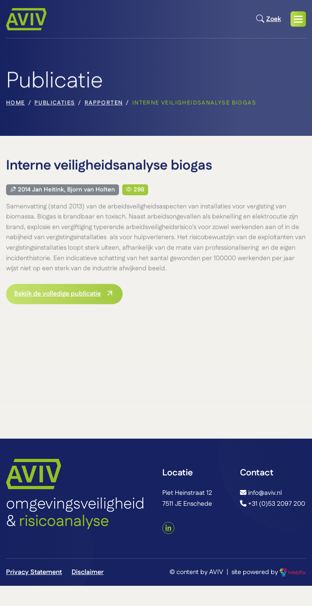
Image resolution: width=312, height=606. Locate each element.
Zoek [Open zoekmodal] (268, 19)
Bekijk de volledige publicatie (57, 294)
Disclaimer (88, 572)
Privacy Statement (34, 572)
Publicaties (54, 104)
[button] (298, 19)
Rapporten (104, 104)
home (15, 104)
